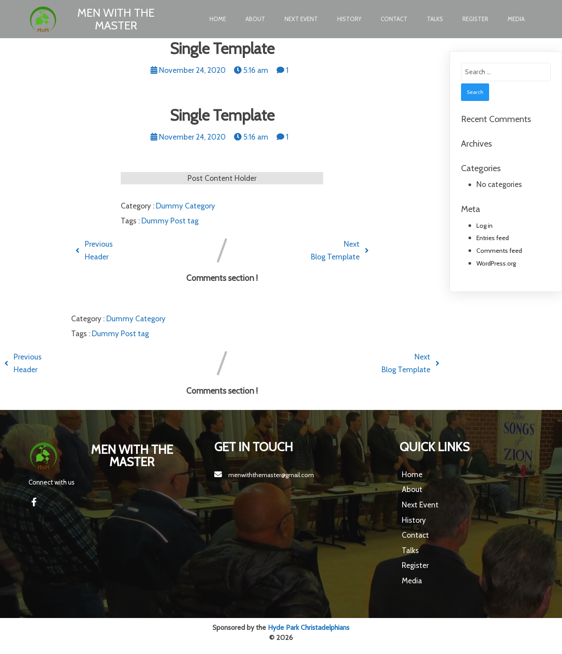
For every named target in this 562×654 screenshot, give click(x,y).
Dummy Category (185, 205)
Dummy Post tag (169, 220)
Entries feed (492, 238)
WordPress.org (496, 263)
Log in (484, 226)
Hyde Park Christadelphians (308, 627)
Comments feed (499, 251)
